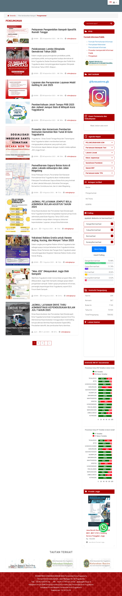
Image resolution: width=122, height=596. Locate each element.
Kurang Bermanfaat (93, 242)
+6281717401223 (63, 582)
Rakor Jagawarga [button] (99, 158)
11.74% (110, 266)
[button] (86, 521)
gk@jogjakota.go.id (84, 582)
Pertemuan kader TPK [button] (99, 173)
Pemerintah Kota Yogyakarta (76, 576)
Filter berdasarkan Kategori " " (33, 16)
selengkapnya (71, 38)
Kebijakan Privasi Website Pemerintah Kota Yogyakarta (61, 587)
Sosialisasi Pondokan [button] (99, 163)
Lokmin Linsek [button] (99, 153)
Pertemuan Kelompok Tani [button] (99, 148)
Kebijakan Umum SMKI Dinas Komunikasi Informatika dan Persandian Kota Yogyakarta (61, 585)
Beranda (12, 16)
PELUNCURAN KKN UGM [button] (99, 142)
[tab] (99, 143)
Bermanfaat (91, 236)
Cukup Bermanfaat (93, 230)
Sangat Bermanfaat (93, 224)
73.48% (110, 261)
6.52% (111, 278)
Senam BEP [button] (99, 168)
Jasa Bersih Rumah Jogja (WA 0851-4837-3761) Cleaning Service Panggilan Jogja (98, 533)
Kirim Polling (99, 249)
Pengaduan (93, 56)
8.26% (111, 272)
